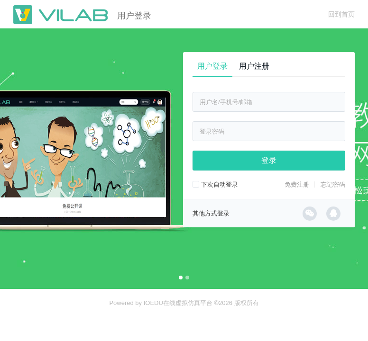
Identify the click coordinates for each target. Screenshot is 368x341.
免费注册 (297, 184)
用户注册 (254, 66)
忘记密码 (333, 184)
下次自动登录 (215, 184)
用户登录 (212, 66)
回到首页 (341, 14)
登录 (268, 160)
